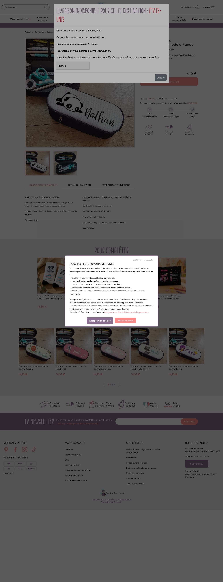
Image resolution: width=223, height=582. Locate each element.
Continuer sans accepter (143, 259)
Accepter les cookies (100, 320)
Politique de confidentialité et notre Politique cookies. (126, 312)
